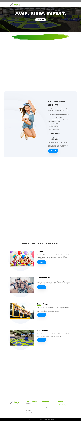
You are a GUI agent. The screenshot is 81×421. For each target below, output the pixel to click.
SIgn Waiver (40, 19)
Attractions (28, 410)
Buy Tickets (28, 403)
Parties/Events (29, 408)
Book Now (42, 262)
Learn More (53, 150)
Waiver (67, 4)
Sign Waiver (62, 404)
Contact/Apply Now (30, 412)
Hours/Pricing (28, 405)
